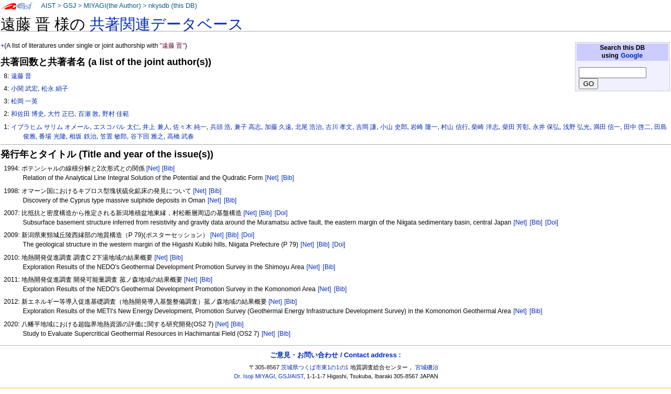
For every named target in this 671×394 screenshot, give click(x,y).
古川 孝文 (339, 127)
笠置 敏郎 (113, 136)
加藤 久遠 (278, 127)
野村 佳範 (115, 114)
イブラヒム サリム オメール (50, 127)
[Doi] (281, 213)
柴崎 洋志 (484, 127)
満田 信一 (606, 127)
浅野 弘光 (576, 127)
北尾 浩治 (308, 127)
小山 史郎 (393, 127)
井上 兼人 (156, 127)
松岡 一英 (24, 101)
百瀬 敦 (88, 114)
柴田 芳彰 (515, 127)
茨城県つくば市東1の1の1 (315, 367)
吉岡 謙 (366, 127)
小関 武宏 (24, 88)
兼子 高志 (247, 127)
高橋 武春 (180, 136)
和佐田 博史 (27, 114)
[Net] (153, 168)
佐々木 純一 (189, 127)
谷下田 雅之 (147, 136)
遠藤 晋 (21, 76)
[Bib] (168, 168)
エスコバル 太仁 (116, 127)
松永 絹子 (54, 88)
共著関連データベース (167, 24)
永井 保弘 (546, 127)
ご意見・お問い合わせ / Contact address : (335, 355)
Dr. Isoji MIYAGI (254, 376)
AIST (48, 5)
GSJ (69, 5)
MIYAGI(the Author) (111, 5)
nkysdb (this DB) (172, 5)
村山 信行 (454, 127)
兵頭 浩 (220, 127)
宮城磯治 (426, 367)
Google (632, 55)
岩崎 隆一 (423, 127)
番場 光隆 (52, 136)
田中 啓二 (637, 127)
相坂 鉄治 (82, 136)
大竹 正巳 (61, 114)
